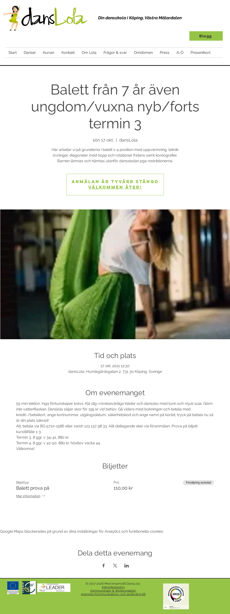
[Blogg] (206, 36)
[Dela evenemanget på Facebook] (103, 565)
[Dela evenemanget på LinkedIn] (126, 565)
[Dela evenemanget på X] (115, 565)
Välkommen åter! (115, 187)
